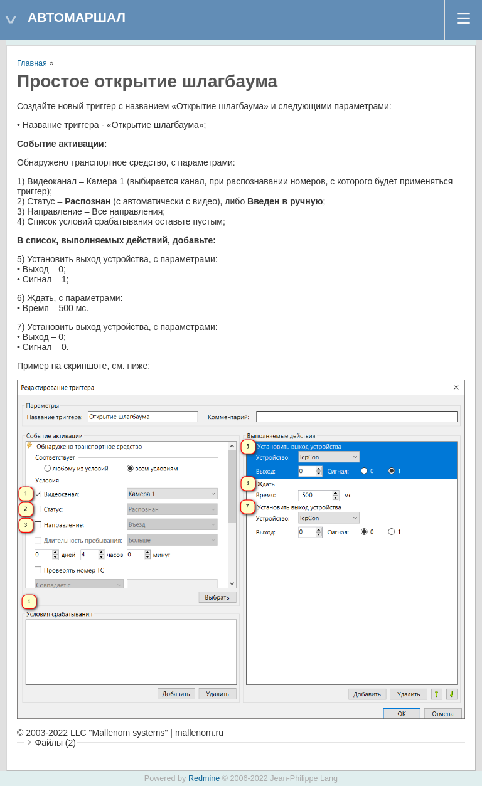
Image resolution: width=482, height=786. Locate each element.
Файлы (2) (55, 743)
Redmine (204, 778)
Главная (32, 63)
